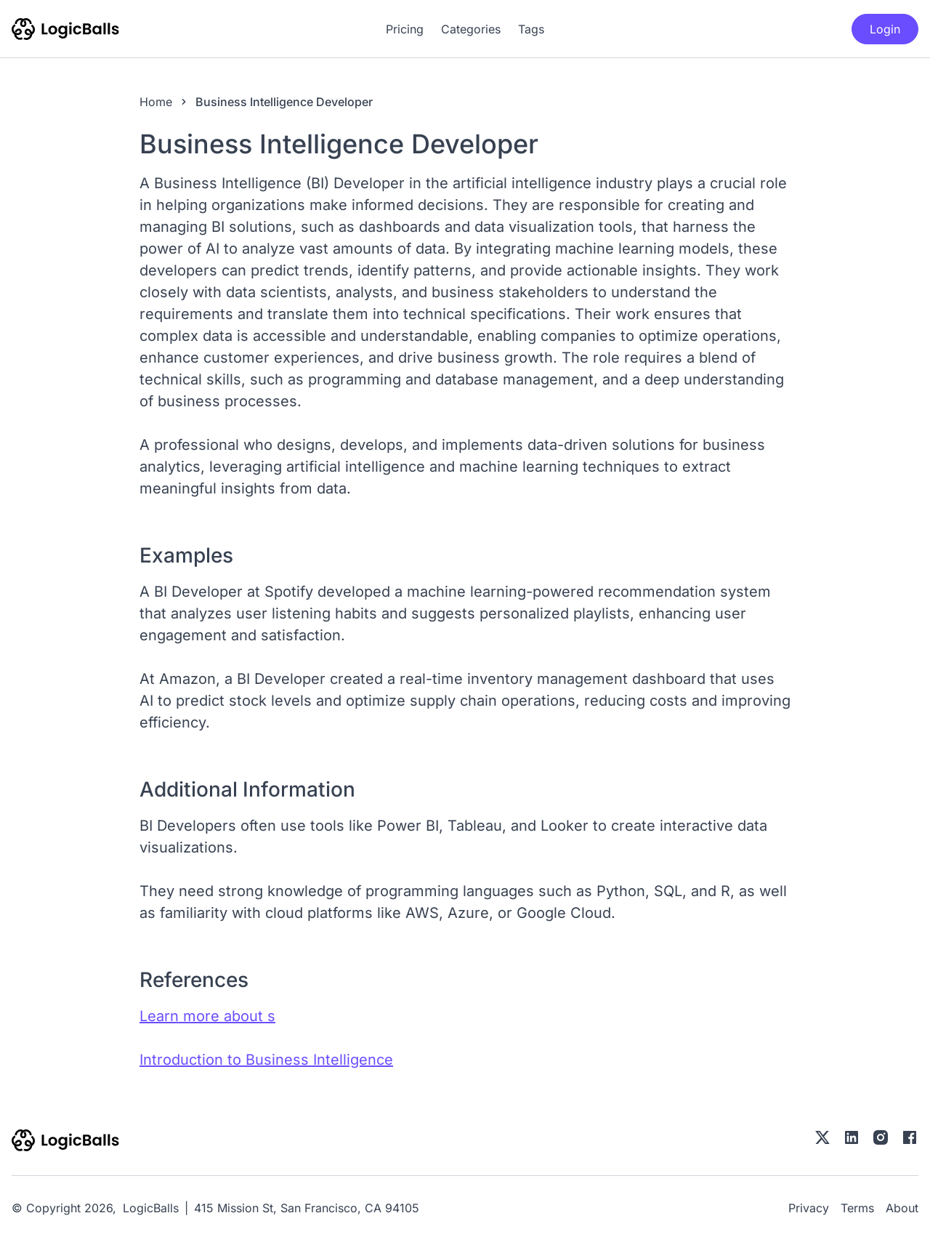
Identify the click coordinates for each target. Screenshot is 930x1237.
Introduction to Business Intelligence (266, 1059)
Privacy (808, 1208)
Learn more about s (207, 1016)
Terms (857, 1208)
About (902, 1208)
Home (156, 101)
